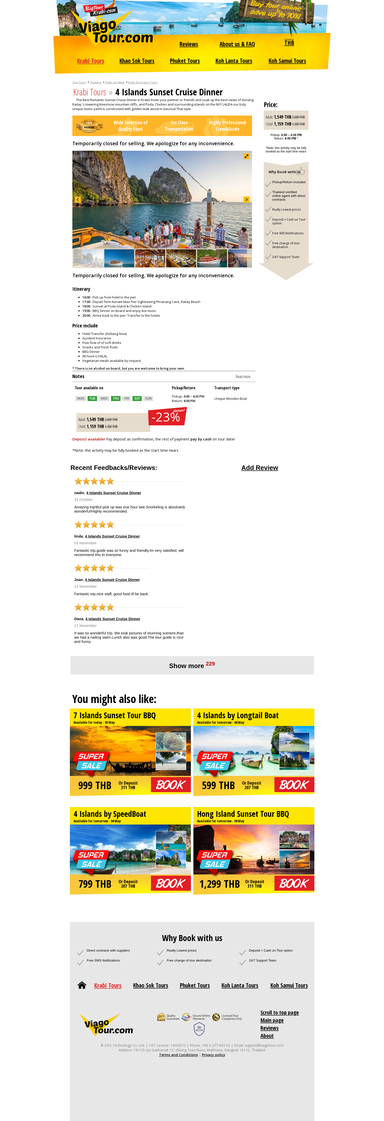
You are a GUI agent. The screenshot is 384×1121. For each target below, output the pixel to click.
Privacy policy (213, 1054)
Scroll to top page (279, 1012)
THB (289, 42)
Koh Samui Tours (287, 61)
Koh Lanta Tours (234, 61)
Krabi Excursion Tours (142, 82)
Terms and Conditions (178, 1054)
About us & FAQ (237, 44)
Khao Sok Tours (137, 61)
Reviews (189, 44)
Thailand (95, 82)
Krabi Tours (90, 60)
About (267, 1035)
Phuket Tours (185, 61)
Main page (272, 1020)
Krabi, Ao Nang (115, 82)
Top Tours (79, 82)
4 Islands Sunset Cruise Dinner (113, 493)
